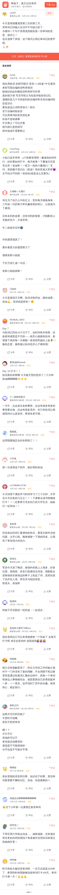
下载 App (50, 5)
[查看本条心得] (29, 106)
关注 (49, 13)
